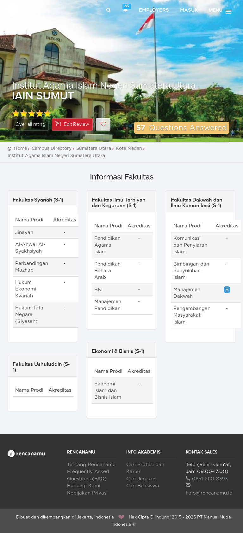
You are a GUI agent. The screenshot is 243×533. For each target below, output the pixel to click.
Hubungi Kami (83, 485)
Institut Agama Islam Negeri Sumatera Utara (104, 85)
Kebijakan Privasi (87, 493)
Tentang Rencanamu (91, 464)
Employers (154, 10)
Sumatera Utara (93, 148)
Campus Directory (52, 148)
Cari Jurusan (140, 479)
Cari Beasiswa (142, 485)
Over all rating (30, 124)
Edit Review (72, 124)
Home (20, 148)
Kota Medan (129, 148)
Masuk (189, 10)
